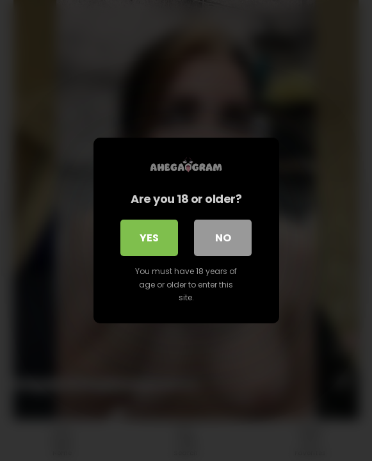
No (223, 237)
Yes (149, 237)
